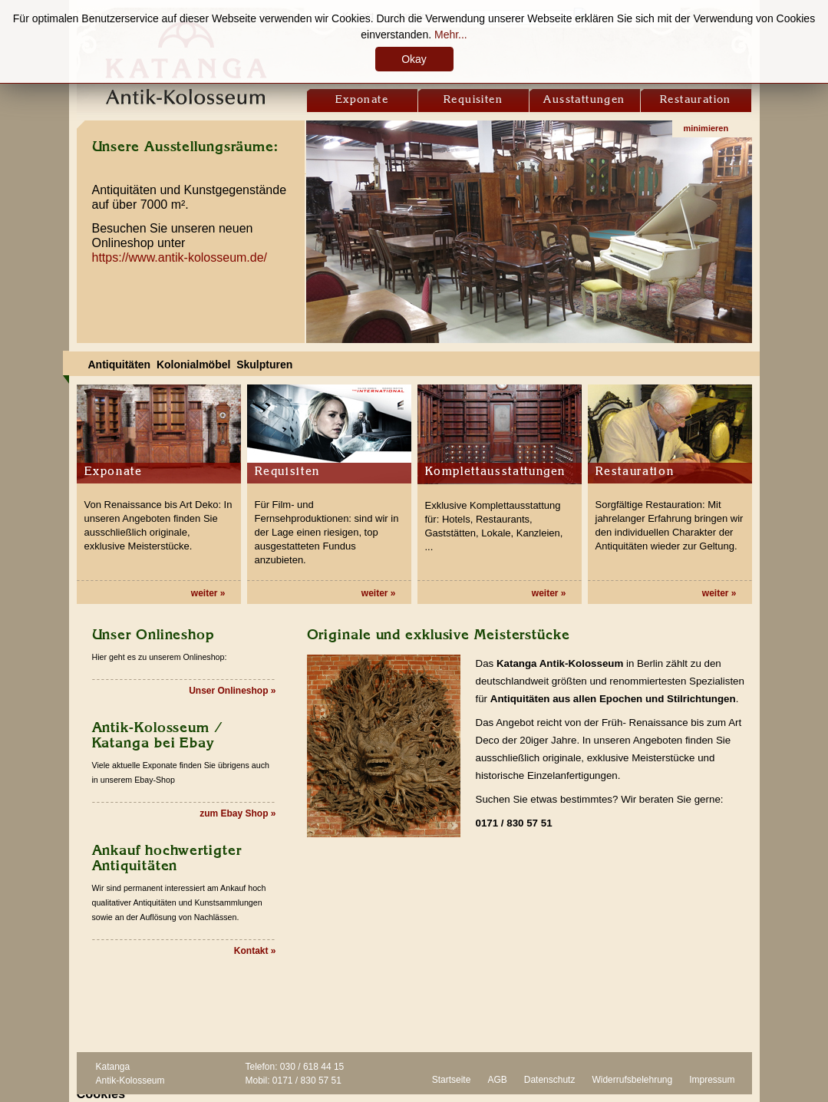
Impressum (711, 1079)
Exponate (361, 99)
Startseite (451, 1079)
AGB (496, 1079)
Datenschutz (550, 1079)
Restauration (695, 99)
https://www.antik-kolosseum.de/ (180, 257)
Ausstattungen (584, 99)
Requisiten (473, 99)
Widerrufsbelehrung (632, 1079)
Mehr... (450, 34)
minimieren (706, 128)
